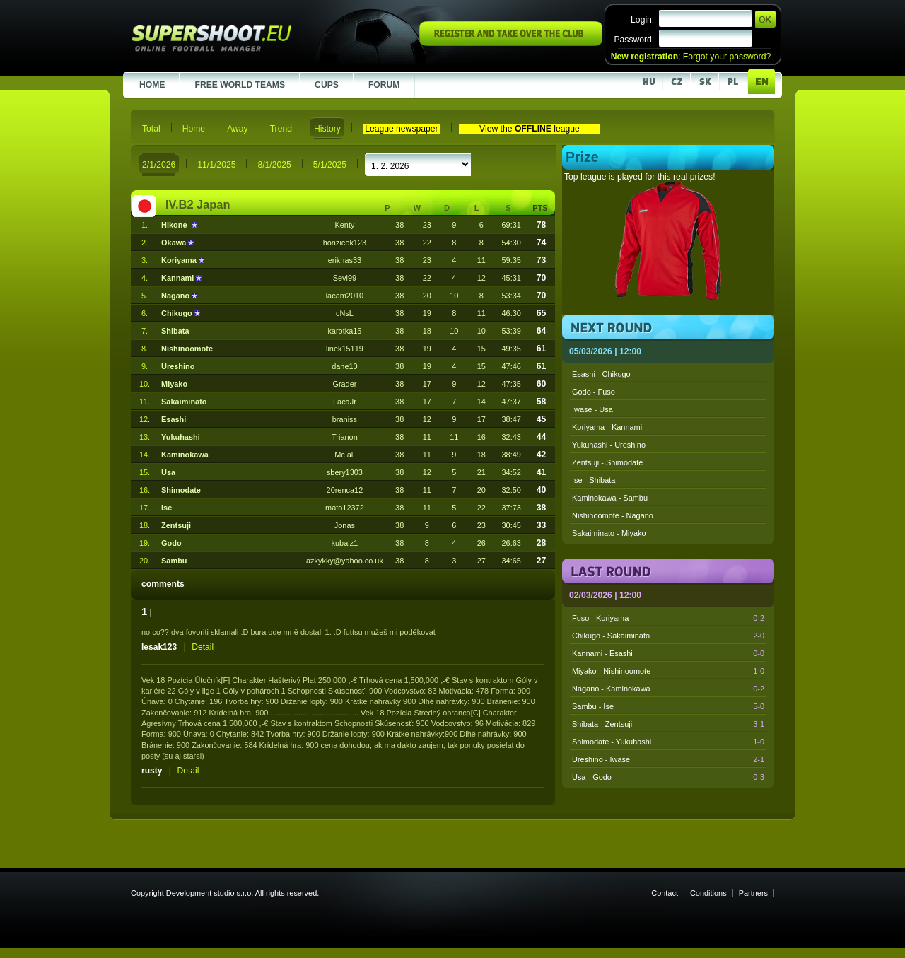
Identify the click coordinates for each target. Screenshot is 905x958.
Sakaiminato (183, 401)
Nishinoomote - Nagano (612, 515)
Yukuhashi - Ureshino (609, 444)
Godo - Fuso (593, 391)
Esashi (173, 419)
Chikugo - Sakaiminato (668, 635)
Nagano (176, 295)
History (327, 129)
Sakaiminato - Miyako (609, 533)
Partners (753, 893)
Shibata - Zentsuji (668, 724)
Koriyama (180, 260)
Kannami (178, 278)
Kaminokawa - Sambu (610, 497)
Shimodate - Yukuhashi (668, 741)
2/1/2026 (158, 165)
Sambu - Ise (668, 706)
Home (193, 129)
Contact (664, 893)
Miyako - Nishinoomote (668, 671)
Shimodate (181, 490)
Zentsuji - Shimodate (607, 462)
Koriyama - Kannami (607, 427)
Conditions (708, 893)
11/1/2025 (216, 165)
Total (151, 129)
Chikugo (177, 313)
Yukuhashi (180, 437)
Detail (203, 647)
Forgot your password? (727, 57)
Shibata (175, 331)
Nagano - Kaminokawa (668, 688)
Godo (171, 543)
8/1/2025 (274, 165)
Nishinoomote (187, 348)
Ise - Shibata (593, 480)
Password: (634, 40)
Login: (642, 20)
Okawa (174, 242)
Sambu (174, 560)
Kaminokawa (185, 454)
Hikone (176, 225)
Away (237, 129)
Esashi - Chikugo (601, 374)
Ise (166, 507)
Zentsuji (176, 525)
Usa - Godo (668, 777)
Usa (168, 472)
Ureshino (177, 366)
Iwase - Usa (592, 409)
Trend (281, 129)
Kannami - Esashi (668, 653)
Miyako (174, 384)
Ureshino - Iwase (668, 759)
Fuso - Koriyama (668, 618)
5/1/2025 (329, 165)
